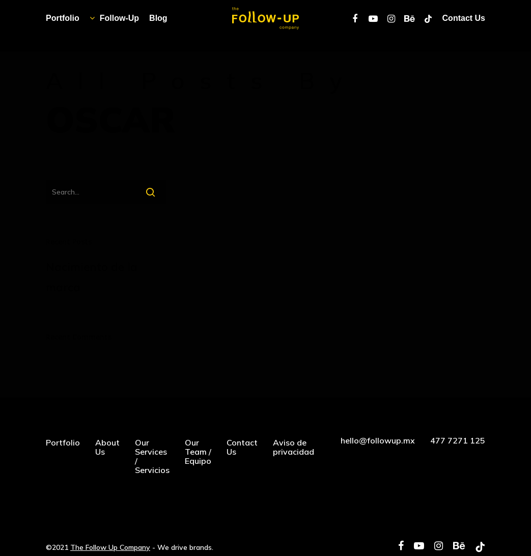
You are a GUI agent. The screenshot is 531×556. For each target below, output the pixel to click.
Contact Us (242, 447)
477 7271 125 (457, 440)
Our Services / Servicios (152, 456)
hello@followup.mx (378, 440)
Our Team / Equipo (198, 451)
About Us (107, 447)
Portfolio (63, 442)
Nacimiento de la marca (91, 277)
